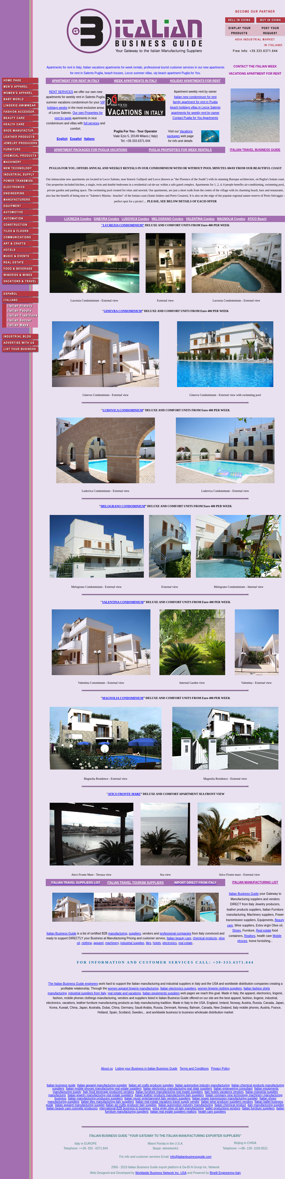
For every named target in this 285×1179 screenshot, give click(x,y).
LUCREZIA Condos (77, 219)
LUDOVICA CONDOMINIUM (123, 410)
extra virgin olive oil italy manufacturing (178, 1108)
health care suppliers (212, 1111)
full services (91, 123)
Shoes (236, 930)
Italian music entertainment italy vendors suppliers (157, 1098)
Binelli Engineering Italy (225, 1173)
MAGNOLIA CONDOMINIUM (123, 698)
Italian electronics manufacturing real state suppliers (177, 1088)
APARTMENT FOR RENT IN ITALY (76, 80)
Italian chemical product (230, 1105)
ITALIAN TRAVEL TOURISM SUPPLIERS (135, 882)
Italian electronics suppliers (178, 988)
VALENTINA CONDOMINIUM (123, 602)
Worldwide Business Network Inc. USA (160, 1173)
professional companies (175, 933)
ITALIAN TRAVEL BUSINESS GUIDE (255, 150)
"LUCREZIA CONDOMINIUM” (122, 225)
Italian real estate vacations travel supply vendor (167, 1101)
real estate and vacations (124, 993)
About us (107, 1068)
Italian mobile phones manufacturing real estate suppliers (103, 1088)
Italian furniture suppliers (258, 1108)
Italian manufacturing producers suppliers (95, 1098)
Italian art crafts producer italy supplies (131, 1105)
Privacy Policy (220, 1068)
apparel (98, 943)
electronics (169, 943)
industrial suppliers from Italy (87, 993)
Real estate (263, 930)
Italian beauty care (179, 938)
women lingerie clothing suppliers (220, 988)
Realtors (249, 936)
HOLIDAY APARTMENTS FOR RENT (195, 80)
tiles (148, 943)
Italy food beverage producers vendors (108, 1092)
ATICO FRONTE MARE (124, 794)
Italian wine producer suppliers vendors (227, 1101)
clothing (87, 943)
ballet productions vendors (222, 1108)
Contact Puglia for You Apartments (195, 118)
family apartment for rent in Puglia (195, 102)
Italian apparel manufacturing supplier (102, 1085)
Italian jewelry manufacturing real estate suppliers (100, 1095)
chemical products (205, 938)
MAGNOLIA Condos (231, 219)
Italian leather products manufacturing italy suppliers (169, 1095)
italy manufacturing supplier (266, 1105)
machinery (112, 943)
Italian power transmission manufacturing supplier (225, 1098)
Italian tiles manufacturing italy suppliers (107, 1101)
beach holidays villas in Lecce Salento (195, 107)
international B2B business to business (125, 1108)
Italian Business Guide (244, 893)
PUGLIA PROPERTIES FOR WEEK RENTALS (180, 150)
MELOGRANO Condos (167, 219)
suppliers (135, 933)
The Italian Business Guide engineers (73, 983)
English (62, 138)
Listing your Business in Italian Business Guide (146, 1068)
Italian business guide (61, 1085)
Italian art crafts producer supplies (151, 1085)
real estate (186, 943)
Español (76, 138)
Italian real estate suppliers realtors (173, 1111)
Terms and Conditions (194, 1068)
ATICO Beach (257, 219)
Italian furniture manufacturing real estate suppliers (169, 1092)
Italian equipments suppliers (161, 993)
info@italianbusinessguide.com (190, 1156)
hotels (157, 943)
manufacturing (117, 933)
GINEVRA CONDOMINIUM (123, 311)
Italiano (89, 138)
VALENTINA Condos (200, 219)
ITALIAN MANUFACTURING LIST (255, 882)
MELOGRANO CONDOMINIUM (122, 506)
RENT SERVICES (61, 92)
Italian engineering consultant (233, 1088)
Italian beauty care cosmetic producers (72, 1108)
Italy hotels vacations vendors (224, 1092)
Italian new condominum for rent (195, 97)
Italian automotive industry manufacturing (202, 1085)
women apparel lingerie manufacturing (133, 988)
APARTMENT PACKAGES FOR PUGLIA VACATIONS (90, 150)
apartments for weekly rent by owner (195, 112)
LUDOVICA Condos (135, 219)
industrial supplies (132, 943)
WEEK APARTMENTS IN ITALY (135, 80)
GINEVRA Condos (106, 219)
